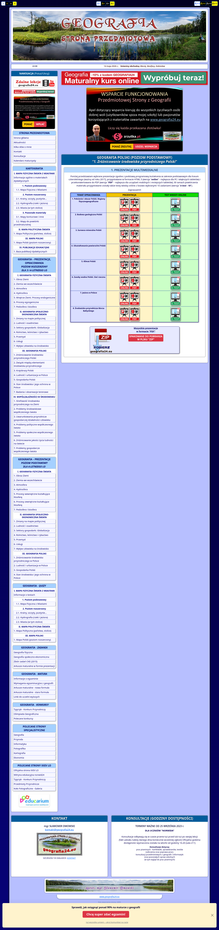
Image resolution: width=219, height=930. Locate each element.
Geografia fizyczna (23, 652)
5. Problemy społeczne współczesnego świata (33, 434)
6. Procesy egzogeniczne (26, 302)
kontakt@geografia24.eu (59, 829)
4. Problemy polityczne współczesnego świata (33, 426)
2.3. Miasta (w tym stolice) (28, 207)
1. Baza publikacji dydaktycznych (30, 251)
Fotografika (20, 748)
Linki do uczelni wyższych (27, 696)
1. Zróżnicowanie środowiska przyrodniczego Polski (28, 356)
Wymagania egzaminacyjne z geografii (33, 683)
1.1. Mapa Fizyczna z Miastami (30, 189)
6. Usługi (18, 341)
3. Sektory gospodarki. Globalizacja (32, 327)
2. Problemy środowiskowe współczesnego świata (27, 410)
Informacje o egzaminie (26, 678)
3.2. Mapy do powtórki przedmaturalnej (26, 223)
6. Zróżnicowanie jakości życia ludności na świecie (33, 442)
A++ (197, 3)
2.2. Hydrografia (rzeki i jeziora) (31, 203)
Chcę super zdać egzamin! (105, 914)
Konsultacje (20, 156)
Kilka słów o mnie (23, 146)
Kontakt (18, 151)
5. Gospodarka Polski (24, 379)
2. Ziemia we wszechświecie (28, 283)
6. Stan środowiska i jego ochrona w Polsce (32, 386)
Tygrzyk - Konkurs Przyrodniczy (30, 709)
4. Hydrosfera (21, 293)
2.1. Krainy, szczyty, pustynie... (30, 198)
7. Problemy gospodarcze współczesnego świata (27, 450)
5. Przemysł (20, 336)
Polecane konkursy (23, 718)
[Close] (212, 915)
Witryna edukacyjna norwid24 (29, 774)
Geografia (19, 734)
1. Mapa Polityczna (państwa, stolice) (32, 233)
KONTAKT (71, 858)
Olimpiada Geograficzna (26, 714)
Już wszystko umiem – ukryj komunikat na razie (107, 922)
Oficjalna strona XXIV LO (26, 770)
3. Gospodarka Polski (24, 570)
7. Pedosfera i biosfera (25, 306)
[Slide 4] (117, 56)
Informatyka (20, 744)
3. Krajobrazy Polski (24, 370)
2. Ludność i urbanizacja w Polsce (31, 565)
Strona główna (21, 137)
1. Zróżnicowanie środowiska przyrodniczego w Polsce (28, 559)
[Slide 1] (101, 56)
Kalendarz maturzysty (25, 160)
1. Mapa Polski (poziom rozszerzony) (32, 242)
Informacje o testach (24, 594)
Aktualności (20, 142)
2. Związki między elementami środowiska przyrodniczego (29, 364)
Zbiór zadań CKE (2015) (25, 661)
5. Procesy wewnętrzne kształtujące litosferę (32, 495)
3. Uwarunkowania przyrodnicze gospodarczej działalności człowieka (32, 418)
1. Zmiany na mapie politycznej (29, 318)
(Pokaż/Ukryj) (34, 73)
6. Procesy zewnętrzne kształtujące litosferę (31, 503)
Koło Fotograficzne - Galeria (28, 788)
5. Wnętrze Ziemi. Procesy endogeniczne (34, 297)
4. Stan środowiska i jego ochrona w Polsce (32, 576)
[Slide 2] (106, 56)
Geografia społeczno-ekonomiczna (31, 656)
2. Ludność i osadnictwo (26, 323)
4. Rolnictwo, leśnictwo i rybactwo (31, 332)
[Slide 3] (112, 56)
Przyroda (18, 739)
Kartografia (19, 753)
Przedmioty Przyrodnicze (26, 784)
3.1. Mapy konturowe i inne (29, 216)
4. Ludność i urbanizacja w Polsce (31, 375)
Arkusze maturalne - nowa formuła (31, 687)
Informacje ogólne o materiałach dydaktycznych (30, 179)
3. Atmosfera (20, 288)
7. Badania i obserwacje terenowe (31, 392)
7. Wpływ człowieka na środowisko (31, 345)
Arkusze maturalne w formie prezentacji (34, 666)
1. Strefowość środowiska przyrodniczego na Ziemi (27, 402)
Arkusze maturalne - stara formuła (31, 692)
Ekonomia (19, 757)
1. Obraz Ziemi (21, 279)
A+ (98, 3)
